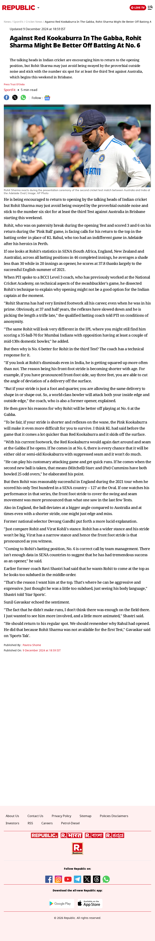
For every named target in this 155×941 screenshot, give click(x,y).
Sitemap (85, 816)
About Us (12, 816)
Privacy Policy (61, 816)
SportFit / (19, 22)
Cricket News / (35, 22)
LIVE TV (138, 8)
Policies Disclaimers (114, 816)
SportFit (9, 90)
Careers (47, 823)
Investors (12, 823)
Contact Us (35, 816)
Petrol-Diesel (70, 823)
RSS (30, 823)
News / (8, 22)
